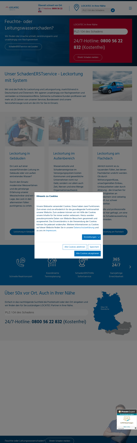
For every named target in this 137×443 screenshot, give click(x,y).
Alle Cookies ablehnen (75, 247)
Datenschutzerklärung (84, 227)
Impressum (51, 230)
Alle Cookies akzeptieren (87, 253)
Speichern (94, 247)
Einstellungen (90, 237)
